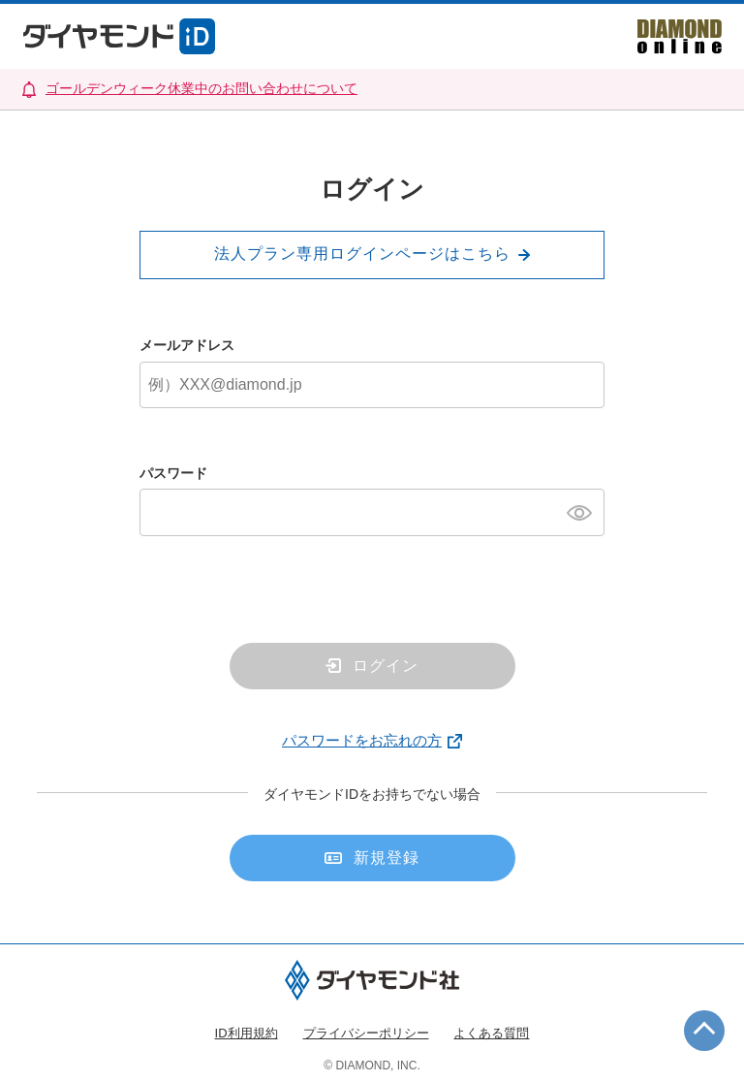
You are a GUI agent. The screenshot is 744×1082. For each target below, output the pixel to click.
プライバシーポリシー (366, 1033)
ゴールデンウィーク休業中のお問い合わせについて (201, 88)
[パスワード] (372, 512)
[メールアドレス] (372, 385)
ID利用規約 (246, 1033)
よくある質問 (491, 1033)
